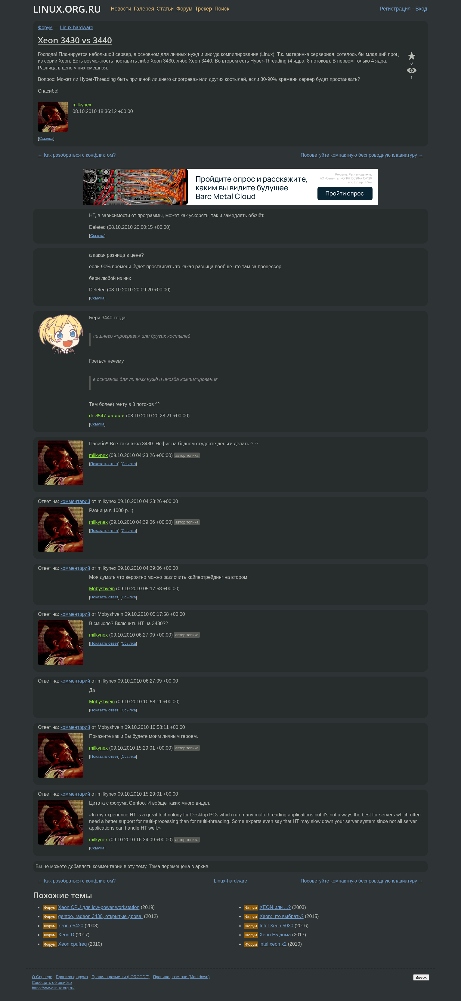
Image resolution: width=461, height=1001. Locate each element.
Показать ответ (104, 464)
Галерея (144, 9)
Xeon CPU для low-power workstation (98, 907)
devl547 (97, 415)
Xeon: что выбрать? (281, 916)
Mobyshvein (102, 588)
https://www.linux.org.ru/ (53, 988)
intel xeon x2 (272, 944)
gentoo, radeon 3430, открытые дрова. (100, 916)
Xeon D (66, 934)
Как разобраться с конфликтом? (80, 155)
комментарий (75, 501)
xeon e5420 (70, 925)
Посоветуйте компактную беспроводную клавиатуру (359, 155)
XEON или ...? (275, 907)
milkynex (82, 104)
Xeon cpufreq (72, 944)
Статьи (165, 9)
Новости (121, 9)
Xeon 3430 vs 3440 (75, 40)
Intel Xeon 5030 (276, 925)
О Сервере (42, 977)
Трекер (203, 9)
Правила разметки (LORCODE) (120, 977)
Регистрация (395, 9)
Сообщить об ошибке (52, 982)
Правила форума (72, 977)
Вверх (421, 977)
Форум (184, 9)
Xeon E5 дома (275, 934)
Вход (421, 9)
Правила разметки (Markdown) (181, 977)
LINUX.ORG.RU (67, 8)
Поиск (222, 9)
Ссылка (46, 138)
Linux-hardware (76, 27)
